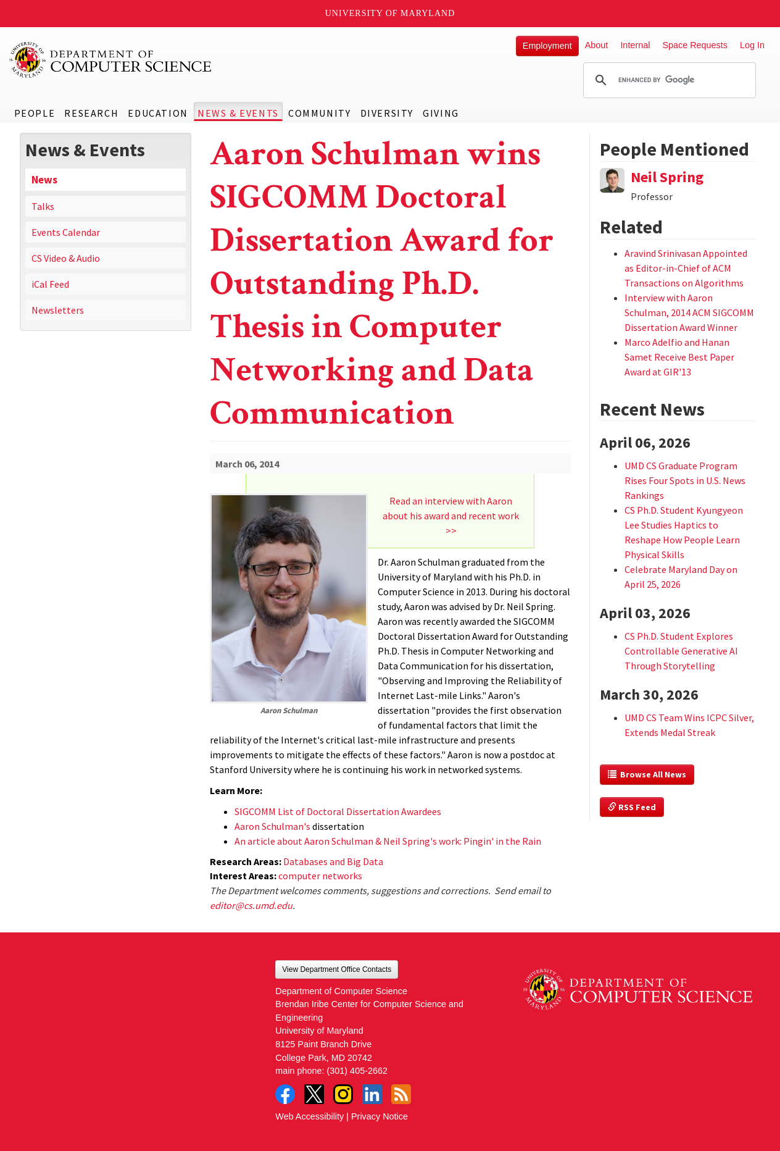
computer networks (320, 875)
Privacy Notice (379, 1116)
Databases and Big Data (333, 861)
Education (158, 113)
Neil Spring (667, 176)
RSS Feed (632, 807)
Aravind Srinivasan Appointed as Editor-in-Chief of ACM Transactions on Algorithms (685, 268)
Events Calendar (65, 232)
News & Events (238, 113)
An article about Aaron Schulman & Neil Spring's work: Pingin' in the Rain (387, 841)
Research (91, 113)
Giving (441, 113)
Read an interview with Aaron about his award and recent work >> (451, 516)
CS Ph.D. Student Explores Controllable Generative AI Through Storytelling (681, 651)
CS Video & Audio (65, 258)
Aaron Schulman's (273, 826)
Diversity (386, 113)
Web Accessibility (309, 1116)
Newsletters (57, 310)
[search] (667, 80)
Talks (42, 206)
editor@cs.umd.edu (251, 905)
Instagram (343, 1094)
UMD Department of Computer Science (111, 60)
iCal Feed (50, 284)
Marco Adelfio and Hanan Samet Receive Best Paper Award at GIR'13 (679, 357)
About (596, 45)
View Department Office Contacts (336, 969)
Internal (635, 45)
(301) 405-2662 (357, 1071)
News (44, 179)
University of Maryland (390, 13)
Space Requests (695, 45)
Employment (547, 46)
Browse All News (647, 774)
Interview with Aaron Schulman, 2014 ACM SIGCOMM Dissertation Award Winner (689, 312)
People (35, 113)
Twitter (314, 1094)
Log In (752, 45)
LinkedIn (372, 1094)
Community (319, 113)
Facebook (285, 1094)
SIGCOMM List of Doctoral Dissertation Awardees (337, 811)
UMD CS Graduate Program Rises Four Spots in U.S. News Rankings (684, 480)
